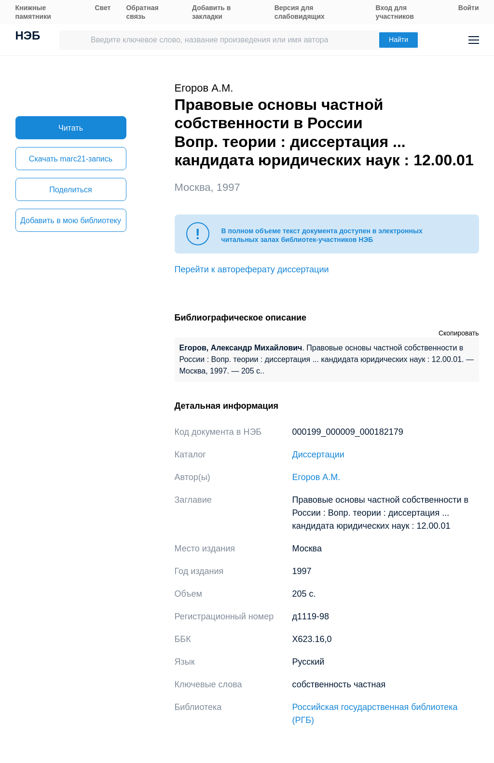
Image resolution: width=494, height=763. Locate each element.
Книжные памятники (33, 12)
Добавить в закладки (211, 12)
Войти (468, 8)
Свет (102, 8)
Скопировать (459, 333)
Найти (398, 39)
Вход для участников (395, 12)
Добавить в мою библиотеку (70, 220)
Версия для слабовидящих (299, 12)
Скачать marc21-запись (70, 159)
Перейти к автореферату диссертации (252, 269)
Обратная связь (142, 12)
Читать (70, 128)
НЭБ (28, 36)
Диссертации (318, 454)
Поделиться (70, 190)
